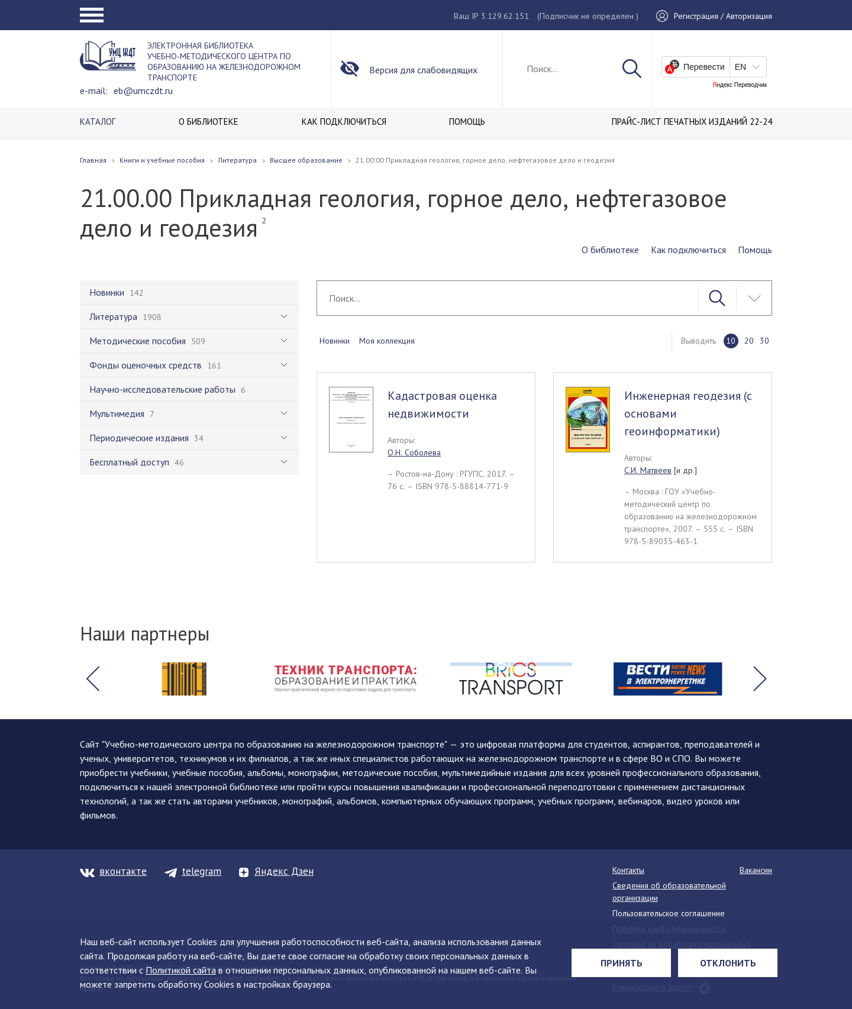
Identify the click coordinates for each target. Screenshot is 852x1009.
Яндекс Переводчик (739, 85)
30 (764, 340)
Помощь (755, 250)
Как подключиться (688, 250)
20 (749, 340)
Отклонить (728, 963)
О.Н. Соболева (414, 452)
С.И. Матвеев (648, 470)
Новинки (335, 340)
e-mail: (94, 90)
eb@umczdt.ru (143, 90)
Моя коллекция (387, 340)
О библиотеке (610, 250)
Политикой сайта (181, 970)
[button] (92, 679)
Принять (622, 963)
